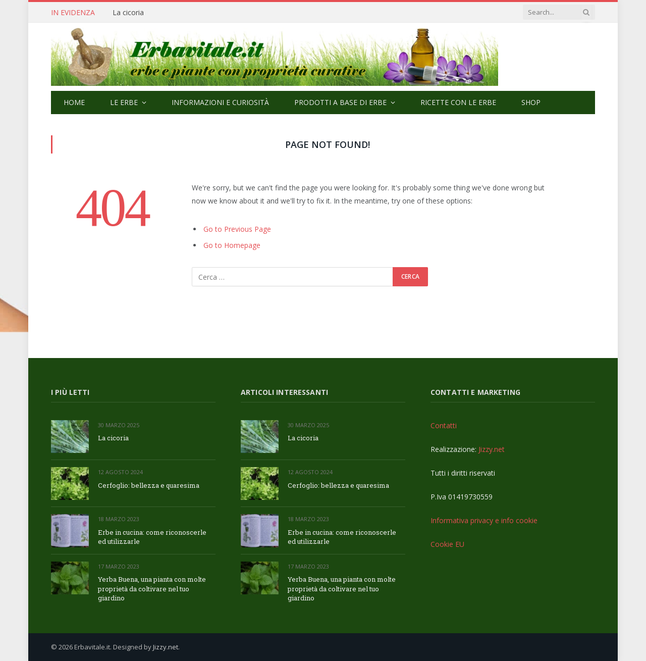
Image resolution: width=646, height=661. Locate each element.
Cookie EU (447, 544)
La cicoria (128, 12)
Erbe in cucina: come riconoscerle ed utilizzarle (152, 537)
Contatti (443, 425)
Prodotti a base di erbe (340, 102)
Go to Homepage (231, 245)
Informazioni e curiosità (220, 102)
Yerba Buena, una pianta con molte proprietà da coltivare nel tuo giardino (152, 588)
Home (74, 102)
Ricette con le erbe (458, 102)
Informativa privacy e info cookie (483, 520)
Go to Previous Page (237, 229)
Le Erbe (124, 102)
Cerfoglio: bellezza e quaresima (148, 485)
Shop (531, 102)
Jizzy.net (491, 449)
